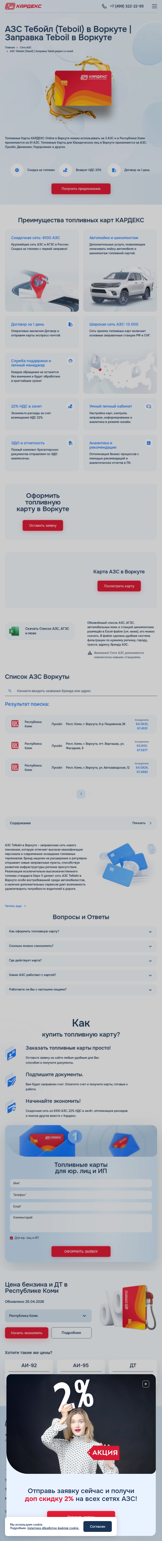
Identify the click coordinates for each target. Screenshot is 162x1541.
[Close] (146, 1384)
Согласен (97, 1526)
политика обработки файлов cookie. (53, 1528)
